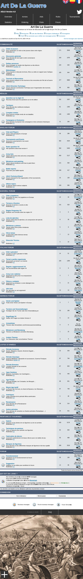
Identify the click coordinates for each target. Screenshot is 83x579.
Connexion (61, 36)
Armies (25, 17)
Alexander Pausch (78, 302)
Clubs (41, 22)
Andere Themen (12, 337)
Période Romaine (12, 365)
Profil (21, 36)
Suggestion (10, 464)
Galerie (8, 421)
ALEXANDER (78, 197)
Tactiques (9, 105)
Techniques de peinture (14, 428)
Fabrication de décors (14, 436)
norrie (78, 107)
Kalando (78, 389)
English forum (7, 128)
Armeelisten (10, 323)
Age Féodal (10, 380)
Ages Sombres (11, 372)
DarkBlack (78, 133)
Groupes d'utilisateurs (51, 33)
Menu (4, 574)
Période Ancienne (12, 349)
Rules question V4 (12, 147)
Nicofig (16, 360)
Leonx (78, 73)
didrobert (78, 50)
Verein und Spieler (12, 301)
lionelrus (78, 88)
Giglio (78, 261)
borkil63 (78, 80)
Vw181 (78, 446)
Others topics (11, 184)
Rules (58, 17)
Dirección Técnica (12, 240)
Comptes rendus (12, 113)
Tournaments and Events (15, 139)
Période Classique (12, 357)
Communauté (6, 44)
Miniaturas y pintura (13, 226)
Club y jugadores (12, 196)
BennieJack (33, 480)
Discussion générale (13, 56)
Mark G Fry (78, 155)
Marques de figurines (13, 444)
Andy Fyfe (78, 148)
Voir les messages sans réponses (73, 38)
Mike (78, 163)
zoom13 (78, 65)
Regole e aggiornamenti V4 (16, 267)
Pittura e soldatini (12, 281)
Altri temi (9, 289)
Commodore (78, 242)
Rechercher (24, 33)
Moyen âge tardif (12, 387)
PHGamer (78, 170)
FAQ (16, 33)
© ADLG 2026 (32, 512)
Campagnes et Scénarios (15, 120)
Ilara (78, 438)
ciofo (78, 275)
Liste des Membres (36, 33)
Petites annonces (12, 63)
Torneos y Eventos (13, 203)
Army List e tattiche (13, 274)
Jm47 (78, 58)
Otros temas (10, 233)
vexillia (78, 185)
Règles (3, 93)
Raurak (78, 122)
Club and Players (12, 132)
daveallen (78, 99)
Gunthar (16, 66)
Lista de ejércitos (12, 218)
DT (14, 52)
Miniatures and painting (14, 161)
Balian (78, 318)
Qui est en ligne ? (9, 474)
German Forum (7, 296)
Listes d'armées (8, 345)
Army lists (9, 154)
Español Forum (7, 191)
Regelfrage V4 (11, 316)
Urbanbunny (78, 403)
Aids (41, 17)
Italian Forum (7, 247)
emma (78, 411)
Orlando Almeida (78, 178)
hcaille (78, 220)
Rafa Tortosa (78, 290)
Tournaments (75, 17)
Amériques (10, 395)
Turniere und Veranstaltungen (17, 309)
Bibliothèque (10, 70)
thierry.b (78, 465)
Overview (8, 17)
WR (78, 114)
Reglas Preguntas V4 (13, 210)
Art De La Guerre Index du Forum (1, 41)
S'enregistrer (65, 33)
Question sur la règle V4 (15, 98)
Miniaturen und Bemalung (15, 330)
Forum (58, 22)
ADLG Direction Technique (15, 86)
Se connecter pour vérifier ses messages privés (40, 36)
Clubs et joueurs (12, 49)
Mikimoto (78, 141)
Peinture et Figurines (11, 417)
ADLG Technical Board (14, 176)
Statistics (8, 22)
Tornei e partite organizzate (16, 259)
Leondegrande (78, 331)
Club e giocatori (12, 252)
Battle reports (11, 169)
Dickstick (78, 374)
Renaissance (10, 402)
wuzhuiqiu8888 (78, 366)
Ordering (24, 22)
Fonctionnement (12, 456)
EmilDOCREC (78, 253)
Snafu (78, 212)
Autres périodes (12, 409)
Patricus (78, 234)
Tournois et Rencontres (14, 79)
